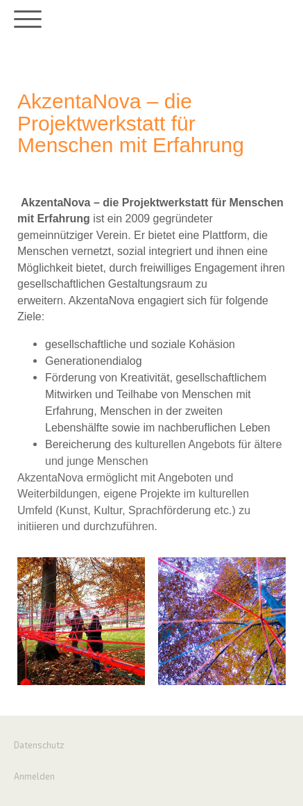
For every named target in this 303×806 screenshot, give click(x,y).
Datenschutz (39, 744)
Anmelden (34, 776)
